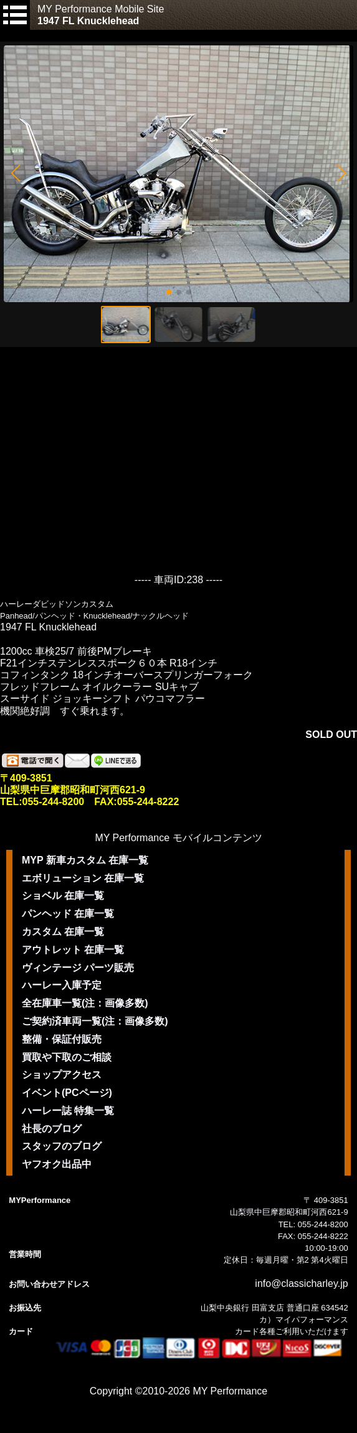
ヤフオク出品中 (57, 1164)
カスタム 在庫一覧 (63, 931)
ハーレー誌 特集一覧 (68, 1110)
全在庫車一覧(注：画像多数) (85, 1003)
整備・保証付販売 (62, 1039)
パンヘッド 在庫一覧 (68, 913)
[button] (15, 173)
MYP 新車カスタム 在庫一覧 (85, 860)
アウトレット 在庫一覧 (73, 949)
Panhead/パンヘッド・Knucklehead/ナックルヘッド (94, 615)
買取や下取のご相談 (67, 1057)
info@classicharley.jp (301, 1283)
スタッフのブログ (62, 1146)
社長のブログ (52, 1128)
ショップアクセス (62, 1074)
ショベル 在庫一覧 (63, 895)
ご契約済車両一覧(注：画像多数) (95, 1021)
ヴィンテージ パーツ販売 (78, 967)
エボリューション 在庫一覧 (83, 878)
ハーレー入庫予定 (62, 985)
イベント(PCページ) (67, 1092)
